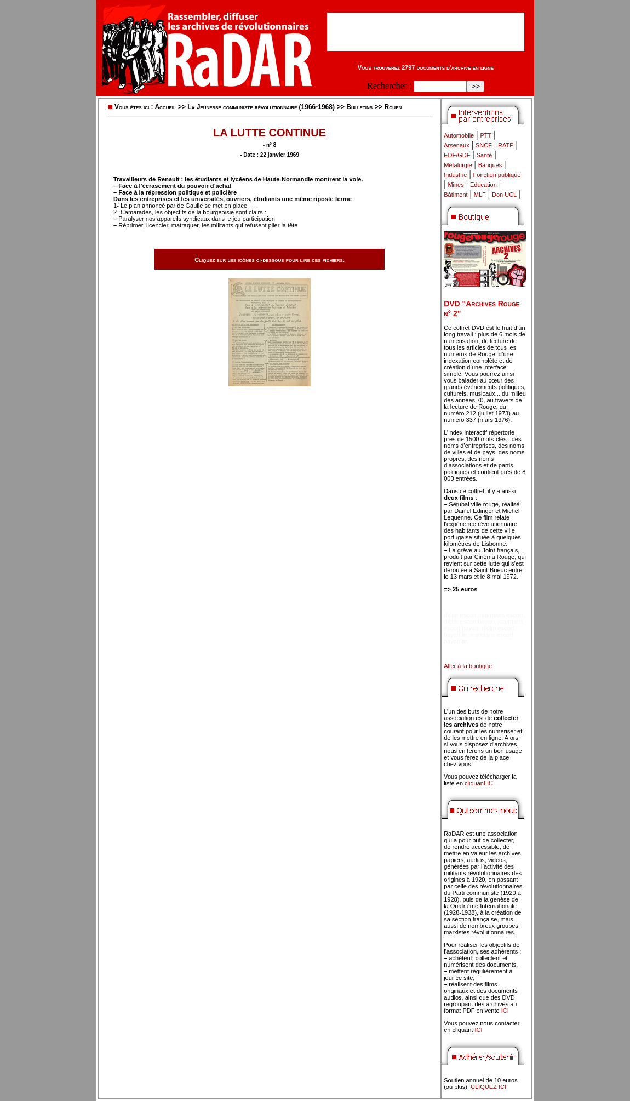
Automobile (459, 135)
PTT (485, 135)
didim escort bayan (469, 621)
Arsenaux (456, 145)
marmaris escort (501, 615)
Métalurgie (458, 165)
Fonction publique (497, 175)
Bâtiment (455, 194)
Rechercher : (389, 85)
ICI (505, 1010)
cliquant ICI (480, 783)
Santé (484, 155)
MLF (480, 194)
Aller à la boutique (468, 666)
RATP (506, 145)
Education (483, 184)
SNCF (484, 145)
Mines (455, 184)
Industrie (455, 175)
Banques (490, 165)
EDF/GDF (457, 155)
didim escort (460, 615)
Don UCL (504, 194)
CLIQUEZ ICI (488, 1086)
